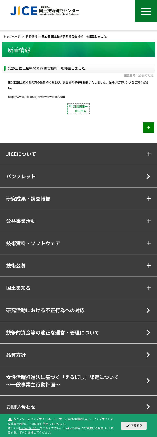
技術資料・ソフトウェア (33, 243)
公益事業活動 (21, 220)
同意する (133, 425)
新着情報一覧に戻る (80, 108)
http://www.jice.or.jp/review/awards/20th (36, 97)
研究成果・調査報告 (28, 198)
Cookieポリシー (29, 428)
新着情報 (31, 36)
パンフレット (21, 176)
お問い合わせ (21, 406)
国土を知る (18, 287)
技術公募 (16, 265)
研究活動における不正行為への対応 (45, 310)
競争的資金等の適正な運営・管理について (52, 332)
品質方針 (16, 354)
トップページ (11, 36)
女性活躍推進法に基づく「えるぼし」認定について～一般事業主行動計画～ (62, 380)
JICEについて (21, 153)
